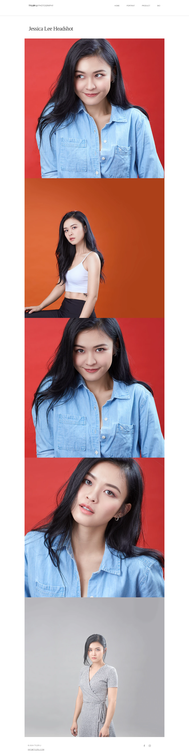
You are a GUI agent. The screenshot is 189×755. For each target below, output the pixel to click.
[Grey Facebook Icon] (144, 745)
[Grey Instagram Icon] (149, 745)
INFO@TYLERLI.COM (36, 749)
